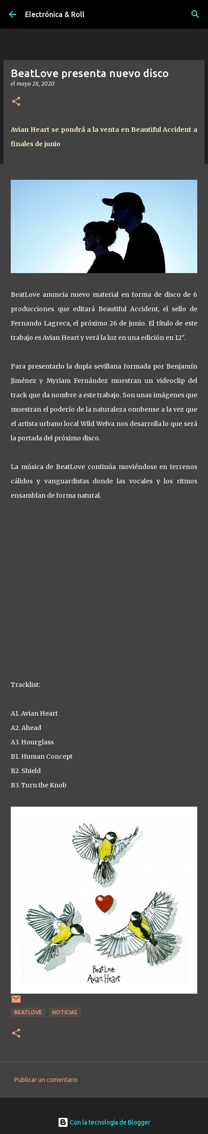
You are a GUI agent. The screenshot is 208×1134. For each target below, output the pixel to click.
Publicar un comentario (46, 1079)
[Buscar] (195, 14)
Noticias (64, 1012)
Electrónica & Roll (55, 14)
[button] (16, 102)
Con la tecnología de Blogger (104, 1122)
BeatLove (28, 1012)
